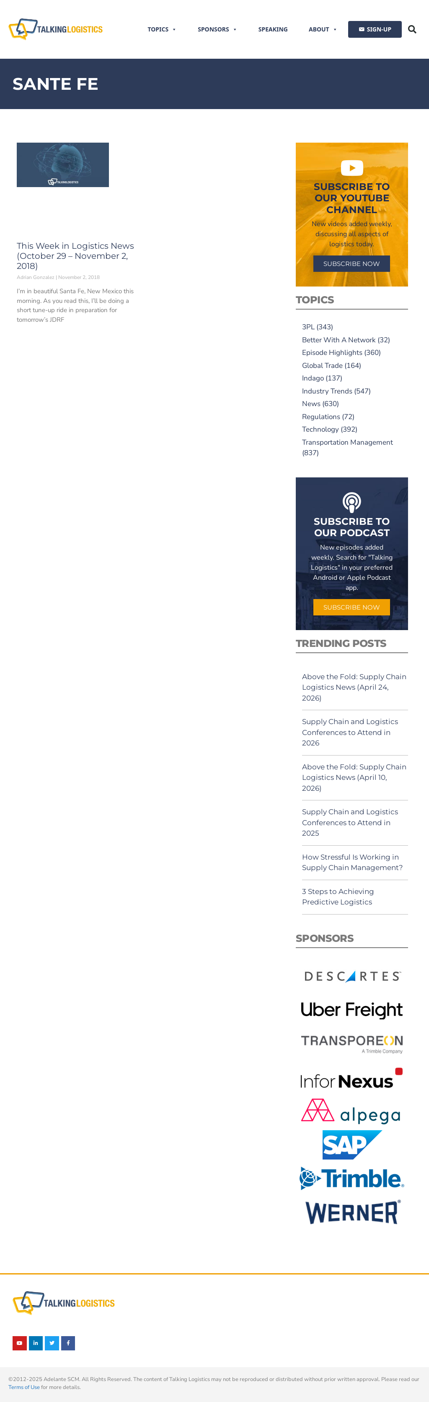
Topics (162, 29)
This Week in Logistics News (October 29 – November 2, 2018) (75, 256)
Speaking (273, 29)
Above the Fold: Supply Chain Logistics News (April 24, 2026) (354, 687)
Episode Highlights (332, 352)
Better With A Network (339, 340)
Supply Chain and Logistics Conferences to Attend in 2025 (350, 822)
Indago (313, 378)
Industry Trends (327, 391)
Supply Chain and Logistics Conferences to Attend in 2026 (350, 732)
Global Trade (322, 365)
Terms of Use (24, 1387)
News (311, 404)
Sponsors (218, 29)
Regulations (321, 417)
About (323, 29)
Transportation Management (347, 442)
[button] (412, 29)
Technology (320, 429)
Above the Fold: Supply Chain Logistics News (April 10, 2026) (354, 777)
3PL (308, 327)
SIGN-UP (379, 29)
